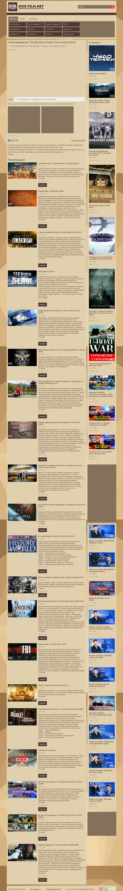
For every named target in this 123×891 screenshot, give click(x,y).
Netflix (31, 29)
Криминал (15, 34)
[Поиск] (94, 7)
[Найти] (113, 7)
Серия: (10, 99)
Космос (49, 34)
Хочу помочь (34, 889)
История (49, 29)
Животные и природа (53, 24)
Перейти (42, 185)
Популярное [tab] (32, 19)
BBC (66, 24)
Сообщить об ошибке (78, 140)
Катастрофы (15, 29)
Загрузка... (46, 74)
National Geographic (35, 24)
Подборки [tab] (13, 19)
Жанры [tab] (22, 19)
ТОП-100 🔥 (15, 24)
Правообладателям (53, 889)
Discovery (32, 34)
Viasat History (69, 34)
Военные (67, 29)
